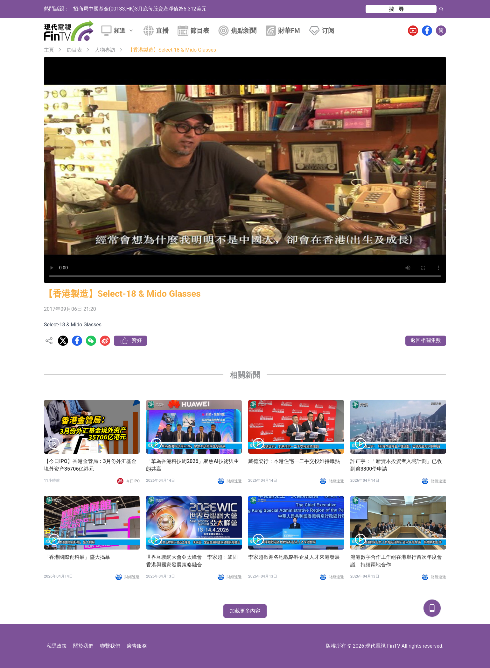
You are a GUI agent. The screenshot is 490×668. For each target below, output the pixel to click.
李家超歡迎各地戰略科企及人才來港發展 (294, 557)
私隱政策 (56, 646)
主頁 (49, 50)
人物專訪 (105, 50)
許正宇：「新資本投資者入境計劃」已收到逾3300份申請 (396, 465)
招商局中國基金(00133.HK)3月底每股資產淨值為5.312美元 (139, 9)
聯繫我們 (110, 646)
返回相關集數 (425, 340)
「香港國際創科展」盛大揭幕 (77, 557)
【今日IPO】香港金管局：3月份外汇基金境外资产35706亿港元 (90, 465)
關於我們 (83, 646)
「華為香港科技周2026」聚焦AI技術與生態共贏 (192, 465)
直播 (162, 30)
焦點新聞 (243, 30)
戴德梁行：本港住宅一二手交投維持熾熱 (294, 461)
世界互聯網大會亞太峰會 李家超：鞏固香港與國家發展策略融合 (192, 561)
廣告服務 (137, 646)
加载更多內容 (245, 611)
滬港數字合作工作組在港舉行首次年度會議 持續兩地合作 (396, 561)
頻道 (124, 30)
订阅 (328, 30)
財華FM (289, 30)
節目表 (199, 30)
